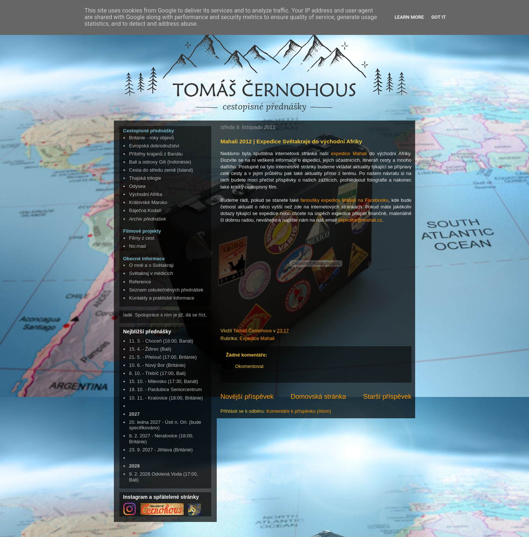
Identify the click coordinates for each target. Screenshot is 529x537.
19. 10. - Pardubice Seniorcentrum (165, 389)
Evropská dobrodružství (154, 145)
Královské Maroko (148, 202)
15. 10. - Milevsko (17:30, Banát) (163, 381)
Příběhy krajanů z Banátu (156, 154)
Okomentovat (249, 366)
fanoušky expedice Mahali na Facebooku (345, 200)
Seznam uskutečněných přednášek (166, 290)
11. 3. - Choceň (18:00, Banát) (161, 341)
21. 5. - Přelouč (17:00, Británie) (163, 357)
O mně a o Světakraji (151, 265)
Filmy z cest (141, 238)
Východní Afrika (145, 194)
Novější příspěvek (247, 396)
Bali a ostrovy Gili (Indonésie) (160, 162)
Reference (140, 281)
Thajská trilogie (145, 178)
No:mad (137, 246)
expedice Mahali (349, 153)
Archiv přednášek (147, 219)
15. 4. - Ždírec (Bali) (150, 349)
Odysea (137, 186)
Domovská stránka (318, 396)
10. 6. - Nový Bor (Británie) (157, 365)
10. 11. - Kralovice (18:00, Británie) (166, 398)
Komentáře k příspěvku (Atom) (298, 411)
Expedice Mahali (257, 338)
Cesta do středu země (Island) (161, 170)
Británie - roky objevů (151, 137)
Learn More (409, 17)
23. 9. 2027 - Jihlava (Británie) (160, 449)
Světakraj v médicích (151, 273)
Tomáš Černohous (253, 330)
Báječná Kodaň (145, 210)
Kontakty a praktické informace (161, 298)
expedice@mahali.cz (360, 220)
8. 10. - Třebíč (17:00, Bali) (157, 373)
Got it (438, 17)
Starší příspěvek (387, 396)
